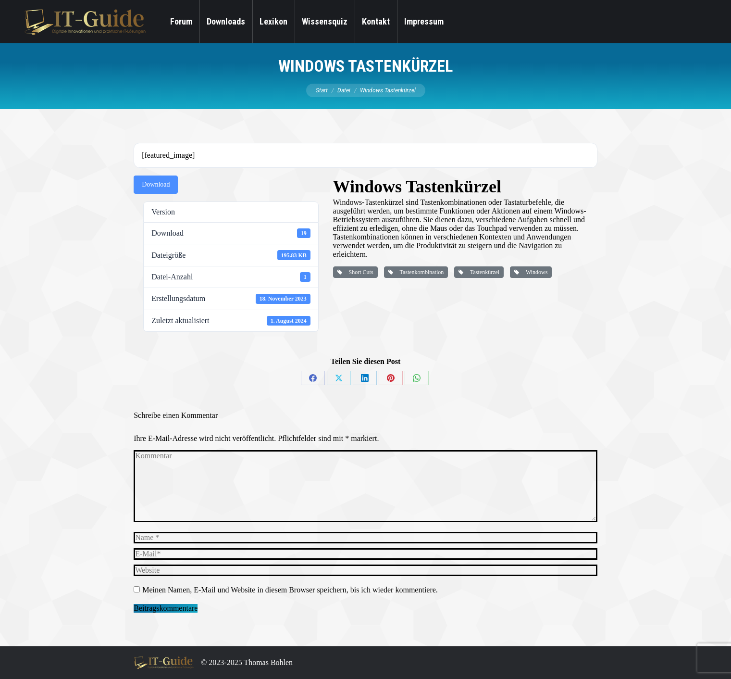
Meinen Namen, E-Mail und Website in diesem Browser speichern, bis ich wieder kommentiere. (290, 590)
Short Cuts (355, 272)
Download (156, 184)
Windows (530, 272)
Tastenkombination (416, 272)
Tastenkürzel (478, 272)
